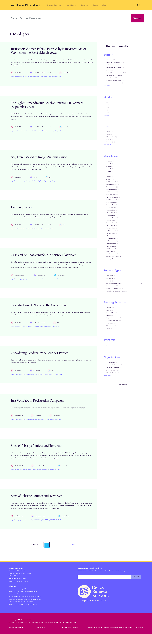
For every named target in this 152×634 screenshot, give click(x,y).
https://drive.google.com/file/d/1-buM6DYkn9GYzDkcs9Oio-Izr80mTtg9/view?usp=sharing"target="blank (39, 326)
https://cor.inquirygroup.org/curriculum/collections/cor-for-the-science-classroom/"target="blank (38, 279)
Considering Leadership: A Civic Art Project (39, 353)
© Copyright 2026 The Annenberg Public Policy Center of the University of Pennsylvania (115, 627)
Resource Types (112, 270)
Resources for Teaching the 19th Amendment (23, 591)
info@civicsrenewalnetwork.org (18, 581)
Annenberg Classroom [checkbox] (113, 367)
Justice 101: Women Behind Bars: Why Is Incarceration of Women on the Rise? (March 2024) (48, 51)
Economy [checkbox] (110, 139)
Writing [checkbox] (109, 328)
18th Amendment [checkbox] (111, 225)
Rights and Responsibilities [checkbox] (115, 80)
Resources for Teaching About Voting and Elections (25, 599)
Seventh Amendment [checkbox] (113, 197)
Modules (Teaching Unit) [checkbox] (124, 283)
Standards (109, 339)
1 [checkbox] (107, 105)
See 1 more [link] (107, 85)
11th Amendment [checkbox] (111, 207)
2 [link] (55, 544)
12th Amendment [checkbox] (111, 210)
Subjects (109, 54)
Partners (95, 5)
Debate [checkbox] (109, 310)
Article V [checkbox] (109, 174)
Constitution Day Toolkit (16, 594)
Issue (106, 126)
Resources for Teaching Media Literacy (21, 602)
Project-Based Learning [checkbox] (114, 318)
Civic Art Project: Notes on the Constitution (39, 305)
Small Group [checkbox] (124, 323)
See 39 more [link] (107, 375)
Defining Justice (21, 207)
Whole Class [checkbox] (124, 325)
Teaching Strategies (115, 302)
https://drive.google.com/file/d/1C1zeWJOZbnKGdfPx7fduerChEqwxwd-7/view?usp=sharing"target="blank (40, 374)
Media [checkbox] (124, 280)
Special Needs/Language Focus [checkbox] (124, 291)
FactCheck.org (35, 622)
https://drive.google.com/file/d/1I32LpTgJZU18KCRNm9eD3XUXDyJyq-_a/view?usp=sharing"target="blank (40, 419)
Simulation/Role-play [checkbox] (113, 320)
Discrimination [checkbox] (111, 137)
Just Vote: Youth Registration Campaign (37, 401)
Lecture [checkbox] (109, 315)
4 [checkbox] (107, 112)
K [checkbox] (107, 102)
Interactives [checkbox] (124, 278)
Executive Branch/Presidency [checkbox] (115, 62)
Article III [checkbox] (109, 169)
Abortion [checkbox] (109, 131)
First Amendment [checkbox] (124, 182)
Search (137, 18)
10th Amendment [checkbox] (111, 205)
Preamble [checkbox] (110, 161)
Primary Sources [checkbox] (124, 286)
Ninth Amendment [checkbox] (112, 202)
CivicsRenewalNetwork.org (67, 622)
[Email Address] (104, 577)
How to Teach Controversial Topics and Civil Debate (25, 596)
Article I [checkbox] (124, 163)
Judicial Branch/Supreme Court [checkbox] (116, 73)
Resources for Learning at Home (19, 589)
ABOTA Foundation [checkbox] (112, 362)
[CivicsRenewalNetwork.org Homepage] (25, 5)
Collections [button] (84, 5)
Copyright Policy (40, 627)
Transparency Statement (16, 627)
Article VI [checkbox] (109, 176)
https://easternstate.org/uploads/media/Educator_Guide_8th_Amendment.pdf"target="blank (37, 130)
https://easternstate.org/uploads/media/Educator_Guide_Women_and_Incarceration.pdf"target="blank (40, 76)
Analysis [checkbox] (124, 307)
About (104, 5)
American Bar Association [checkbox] (114, 365)
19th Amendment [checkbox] (112, 228)
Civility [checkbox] (109, 134)
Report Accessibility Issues (69, 627)
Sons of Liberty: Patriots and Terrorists (36, 446)
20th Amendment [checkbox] (112, 230)
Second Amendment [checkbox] (112, 184)
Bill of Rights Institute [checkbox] (113, 372)
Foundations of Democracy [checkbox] (115, 67)
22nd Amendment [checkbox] (112, 236)
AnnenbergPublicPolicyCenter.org (19, 622)
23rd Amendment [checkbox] (112, 238)
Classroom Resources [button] (54, 5)
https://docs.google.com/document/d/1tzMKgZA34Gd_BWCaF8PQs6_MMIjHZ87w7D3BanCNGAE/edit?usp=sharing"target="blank (46, 469)
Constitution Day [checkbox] (112, 254)
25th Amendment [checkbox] (112, 243)
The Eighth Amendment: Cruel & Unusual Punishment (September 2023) (47, 105)
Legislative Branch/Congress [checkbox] (115, 75)
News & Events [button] (71, 5)
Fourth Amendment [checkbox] (112, 189)
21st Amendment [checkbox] (111, 233)
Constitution (111, 156)
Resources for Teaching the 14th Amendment (23, 604)
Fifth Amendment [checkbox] (124, 192)
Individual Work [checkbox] (111, 313)
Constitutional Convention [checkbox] (115, 256)
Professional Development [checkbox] (114, 288)
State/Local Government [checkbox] (114, 83)
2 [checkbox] (107, 107)
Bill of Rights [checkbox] (111, 251)
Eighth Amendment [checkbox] (112, 199)
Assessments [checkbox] (124, 275)
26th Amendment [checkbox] (112, 246)
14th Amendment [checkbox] (124, 215)
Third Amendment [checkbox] (112, 187)
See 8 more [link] (107, 115)
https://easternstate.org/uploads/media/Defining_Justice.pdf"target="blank (32, 228)
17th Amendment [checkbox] (111, 223)
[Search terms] (69, 18)
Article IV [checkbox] (109, 171)
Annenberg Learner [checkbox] (112, 370)
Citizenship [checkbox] (110, 60)
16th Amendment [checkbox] (111, 220)
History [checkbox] (109, 70)
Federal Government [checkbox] (113, 65)
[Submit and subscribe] (136, 577)
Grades (108, 97)
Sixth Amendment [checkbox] (124, 194)
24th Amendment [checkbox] (112, 241)
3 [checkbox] (107, 110)
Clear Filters (123, 385)
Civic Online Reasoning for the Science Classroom (43, 255)
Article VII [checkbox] (110, 179)
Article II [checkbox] (124, 166)
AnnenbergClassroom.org (49, 622)
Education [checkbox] (110, 142)
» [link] (74, 544)
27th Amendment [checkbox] (112, 249)
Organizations (112, 357)
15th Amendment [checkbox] (112, 218)
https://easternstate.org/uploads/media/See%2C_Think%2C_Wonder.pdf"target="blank (35, 181)
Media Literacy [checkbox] (111, 78)
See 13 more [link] (107, 144)
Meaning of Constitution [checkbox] (114, 259)
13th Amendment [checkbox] (111, 212)
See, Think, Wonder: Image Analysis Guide (39, 157)
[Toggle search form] (139, 5)
